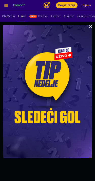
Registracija (66, 5)
